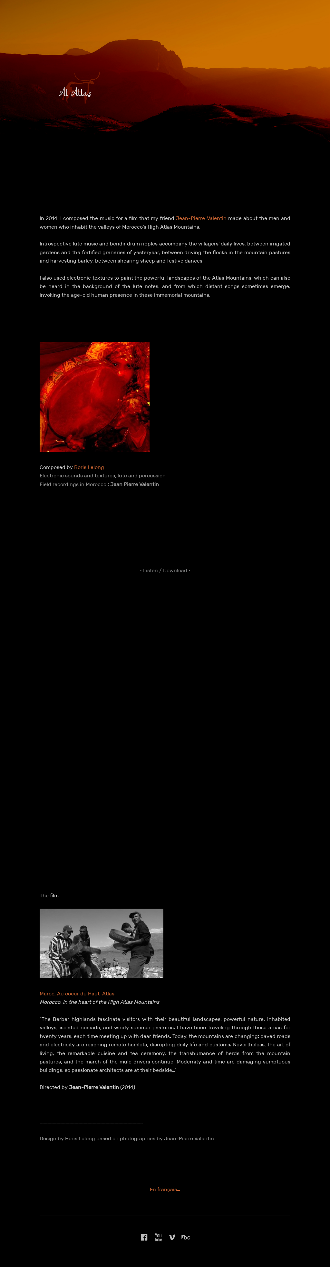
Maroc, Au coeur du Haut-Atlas (77, 994)
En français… (165, 1189)
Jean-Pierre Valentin (201, 218)
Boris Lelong (89, 467)
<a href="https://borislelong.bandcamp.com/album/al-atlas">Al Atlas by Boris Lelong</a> (165, 700)
